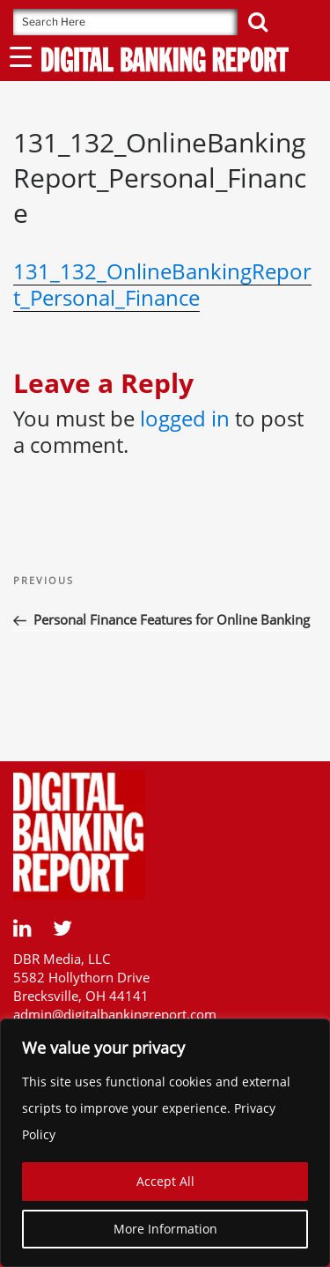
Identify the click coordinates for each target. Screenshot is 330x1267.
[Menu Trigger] (20, 56)
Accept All (165, 1181)
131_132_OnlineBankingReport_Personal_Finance (162, 284)
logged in (185, 418)
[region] (165, 1143)
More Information (165, 1228)
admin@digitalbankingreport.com (114, 1014)
